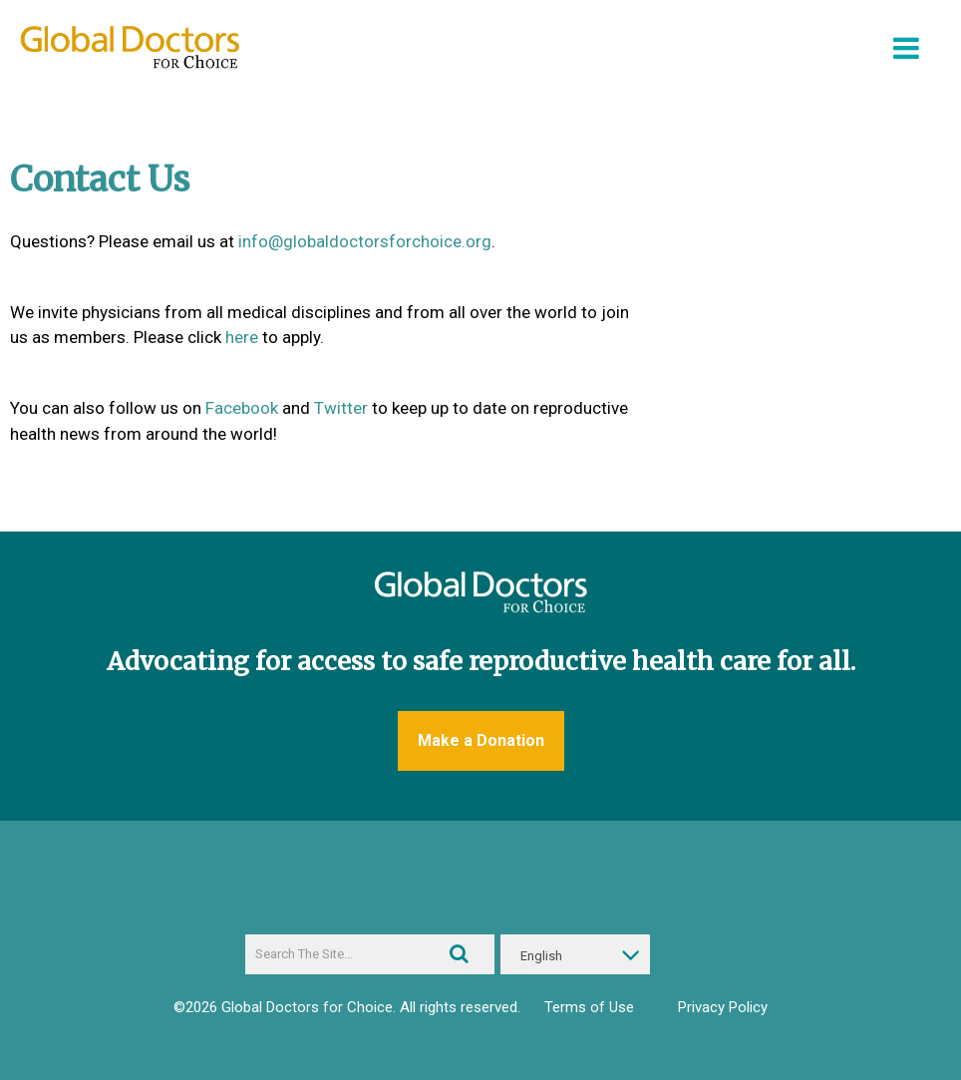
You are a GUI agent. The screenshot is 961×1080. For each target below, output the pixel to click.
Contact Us (99, 179)
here (241, 337)
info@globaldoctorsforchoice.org (364, 241)
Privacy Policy (723, 1007)
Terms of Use (589, 1007)
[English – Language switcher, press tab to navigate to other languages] (575, 954)
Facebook (241, 408)
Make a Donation (481, 740)
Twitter (341, 408)
